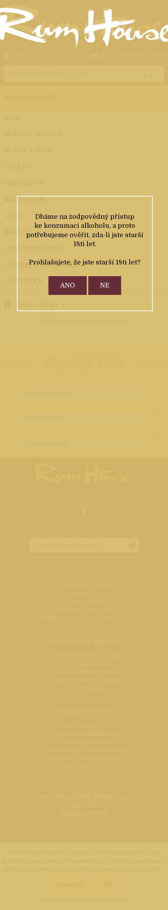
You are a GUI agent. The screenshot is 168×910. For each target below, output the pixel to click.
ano (67, 285)
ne (104, 285)
